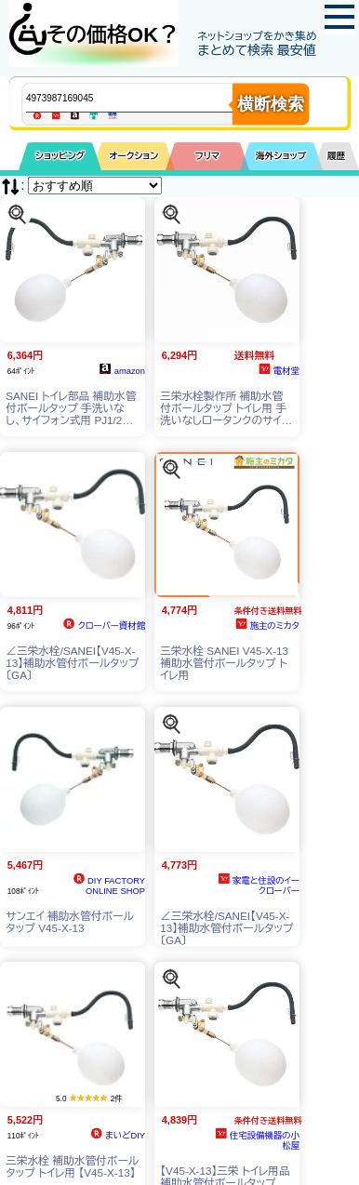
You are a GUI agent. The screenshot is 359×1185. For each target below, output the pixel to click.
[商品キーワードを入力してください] (144, 98)
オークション (133, 156)
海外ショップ (281, 156)
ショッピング (60, 156)
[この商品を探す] (17, 213)
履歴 (336, 156)
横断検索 (270, 104)
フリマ (207, 156)
